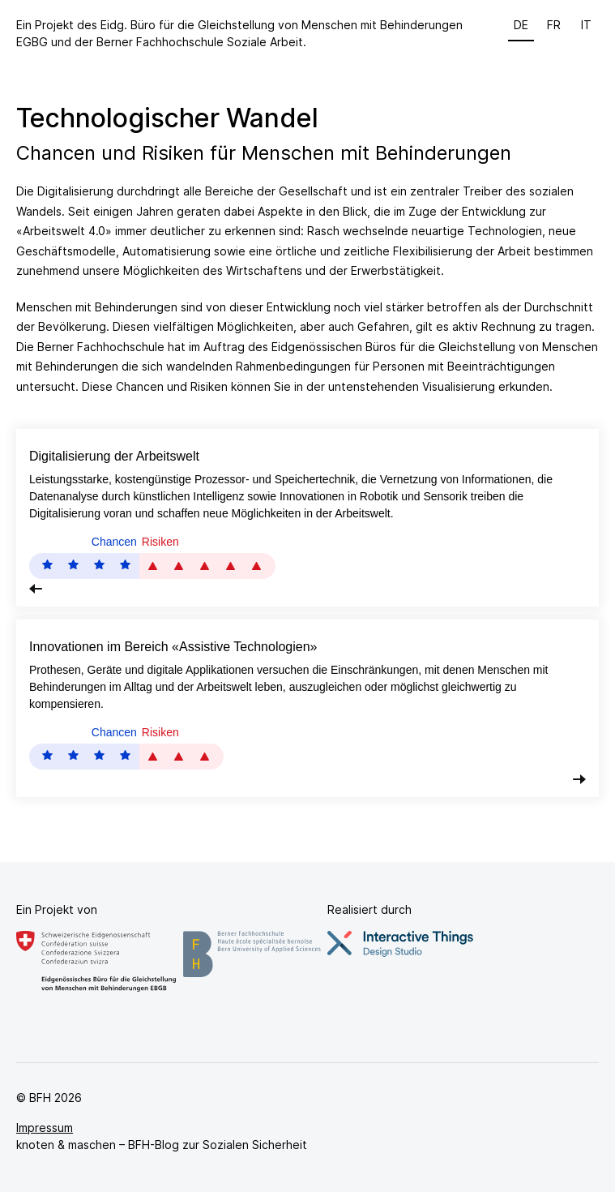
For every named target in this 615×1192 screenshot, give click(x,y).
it (586, 25)
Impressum (44, 1127)
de (521, 25)
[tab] (307, 518)
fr (554, 25)
